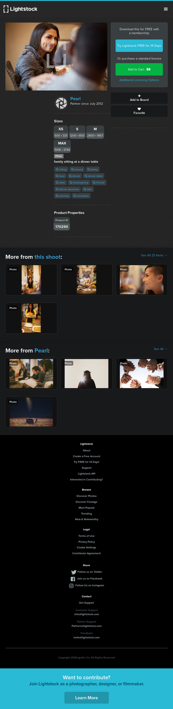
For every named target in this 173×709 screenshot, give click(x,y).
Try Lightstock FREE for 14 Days (139, 45)
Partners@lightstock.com (87, 626)
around (77, 169)
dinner (74, 176)
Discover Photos (87, 496)
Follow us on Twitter (89, 572)
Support (86, 468)
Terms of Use (86, 536)
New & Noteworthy (86, 519)
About (86, 450)
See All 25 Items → (154, 255)
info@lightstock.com (86, 614)
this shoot (47, 257)
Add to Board (139, 98)
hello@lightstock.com (87, 637)
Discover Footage (86, 502)
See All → (161, 349)
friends (99, 182)
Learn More (86, 697)
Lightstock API (86, 473)
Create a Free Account (86, 456)
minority (62, 196)
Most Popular (87, 508)
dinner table (93, 176)
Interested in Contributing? (86, 479)
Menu (165, 9)
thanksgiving (79, 182)
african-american (67, 189)
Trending (86, 513)
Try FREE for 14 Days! (86, 462)
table (60, 182)
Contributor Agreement (86, 553)
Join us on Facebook (89, 578)
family (92, 169)
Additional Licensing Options (139, 80)
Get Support (86, 603)
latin (88, 189)
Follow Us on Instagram (89, 585)
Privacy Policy (86, 542)
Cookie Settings (86, 547)
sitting (61, 169)
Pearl (75, 98)
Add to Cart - (139, 69)
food (60, 176)
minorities (81, 196)
